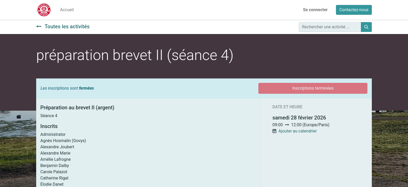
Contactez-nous (353, 9)
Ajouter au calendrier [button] (297, 131)
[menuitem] (67, 10)
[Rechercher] (366, 27)
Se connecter (315, 9)
